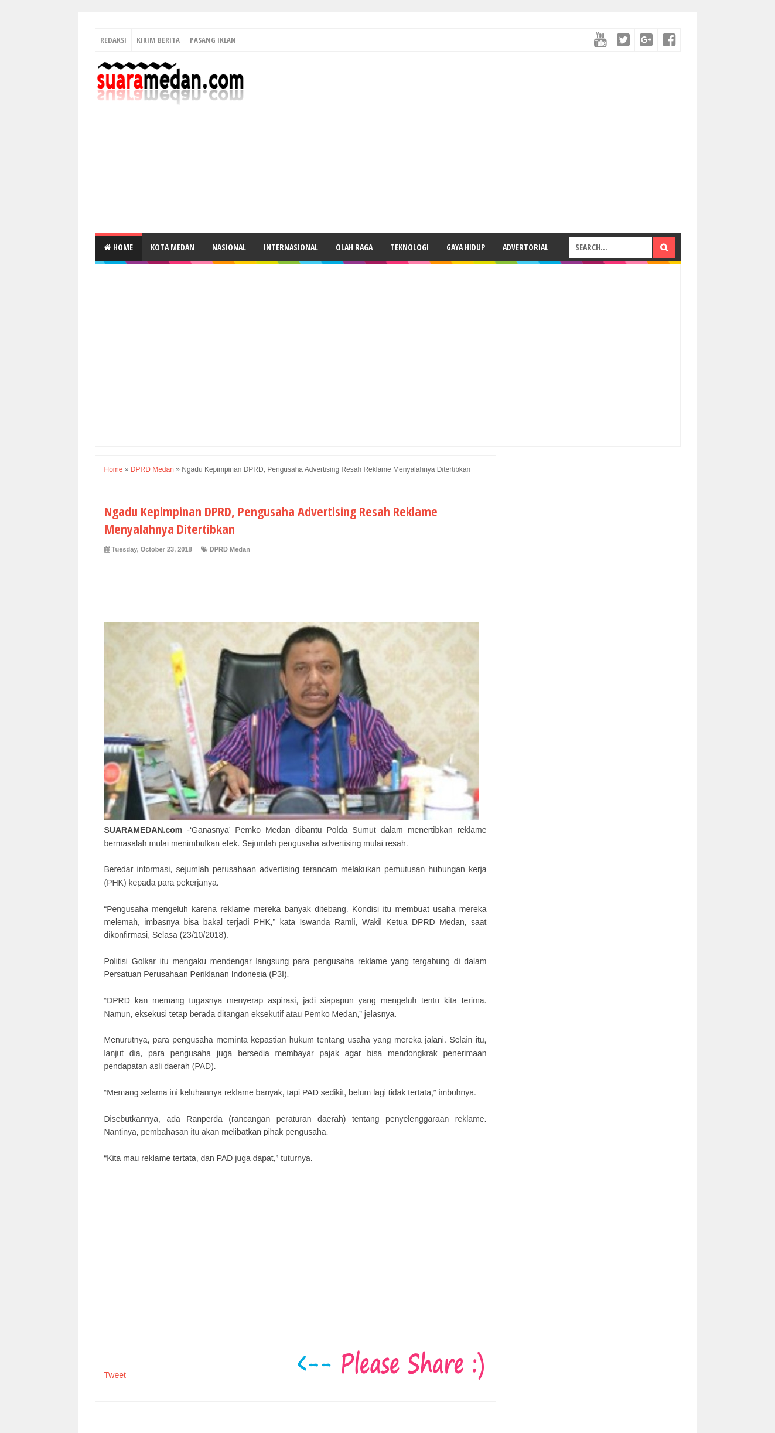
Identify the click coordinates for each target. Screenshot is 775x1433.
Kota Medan (172, 247)
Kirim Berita (158, 40)
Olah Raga (354, 247)
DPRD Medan (230, 549)
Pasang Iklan (213, 40)
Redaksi (113, 40)
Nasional (229, 247)
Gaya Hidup (465, 247)
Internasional (291, 247)
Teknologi (409, 247)
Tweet (115, 1375)
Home (118, 247)
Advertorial (525, 247)
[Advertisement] (467, 142)
